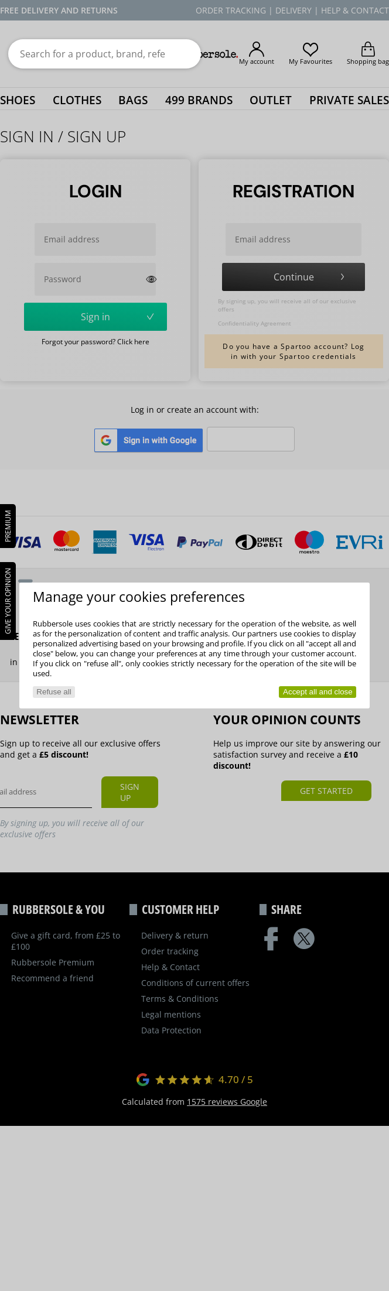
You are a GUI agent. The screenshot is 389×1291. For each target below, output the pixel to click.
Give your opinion (8, 601)
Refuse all (53, 691)
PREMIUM (8, 526)
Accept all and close (318, 691)
